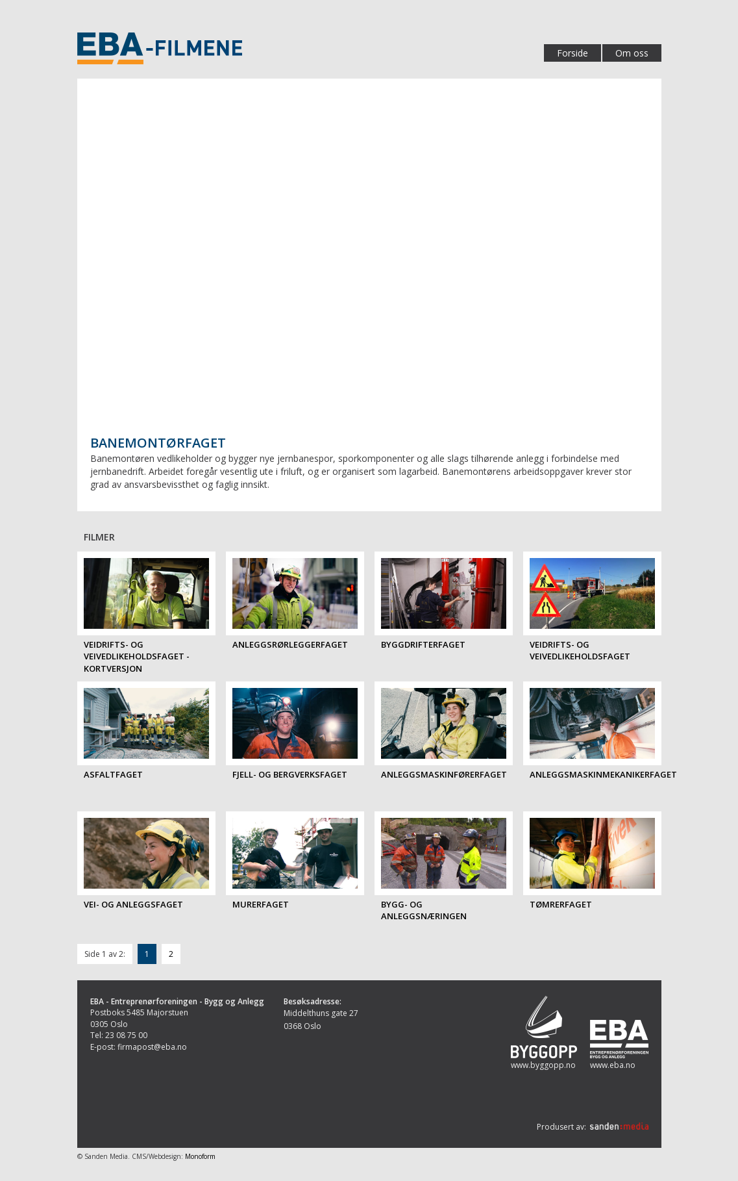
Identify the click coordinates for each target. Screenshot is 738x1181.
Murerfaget (260, 904)
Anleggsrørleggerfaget (290, 644)
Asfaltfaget (113, 774)
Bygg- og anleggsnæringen (424, 910)
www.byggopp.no (543, 1065)
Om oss (631, 53)
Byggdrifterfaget (423, 644)
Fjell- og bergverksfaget (289, 774)
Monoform (200, 1156)
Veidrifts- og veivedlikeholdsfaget (580, 651)
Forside (572, 53)
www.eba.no (612, 1065)
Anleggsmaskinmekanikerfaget (603, 774)
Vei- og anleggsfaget (133, 904)
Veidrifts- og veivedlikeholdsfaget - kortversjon (137, 657)
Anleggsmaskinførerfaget (444, 774)
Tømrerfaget (561, 904)
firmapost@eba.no (152, 1046)
